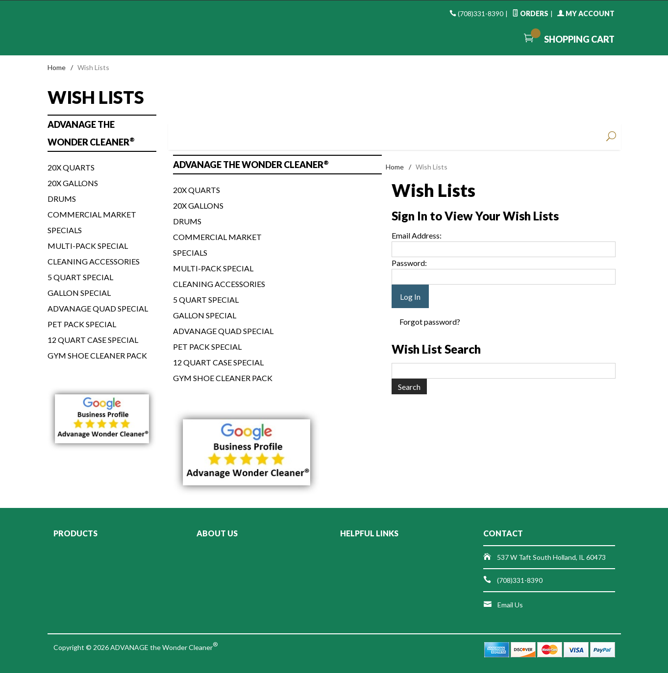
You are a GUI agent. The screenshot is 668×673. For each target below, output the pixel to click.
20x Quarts (196, 189)
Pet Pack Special (207, 346)
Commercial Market (217, 236)
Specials (190, 252)
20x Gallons (198, 205)
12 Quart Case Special (218, 362)
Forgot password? (429, 321)
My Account (586, 13)
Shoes (358, 136)
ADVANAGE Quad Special (223, 331)
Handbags (412, 136)
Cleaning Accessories (219, 283)
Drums (187, 221)
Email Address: (417, 235)
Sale (575, 136)
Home (57, 67)
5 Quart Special (206, 299)
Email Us (510, 605)
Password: (409, 262)
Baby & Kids (303, 136)
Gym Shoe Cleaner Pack (222, 378)
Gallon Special (204, 315)
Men (249, 136)
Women (194, 136)
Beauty (521, 136)
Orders (530, 13)
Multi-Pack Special (213, 268)
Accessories (467, 136)
